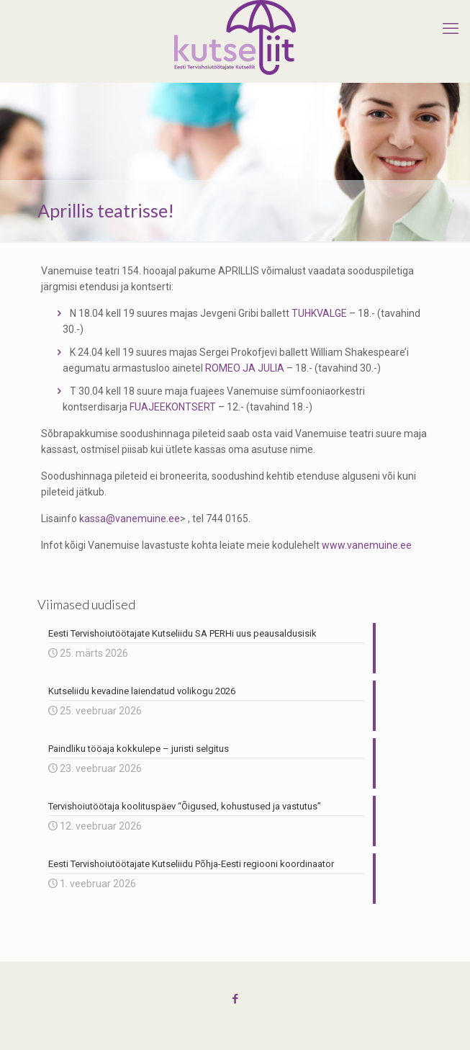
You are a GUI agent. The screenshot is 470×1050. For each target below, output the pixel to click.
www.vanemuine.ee (367, 545)
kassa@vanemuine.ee (129, 518)
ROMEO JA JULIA (244, 368)
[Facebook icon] (235, 998)
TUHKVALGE (319, 313)
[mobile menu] (450, 29)
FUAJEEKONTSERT (173, 407)
